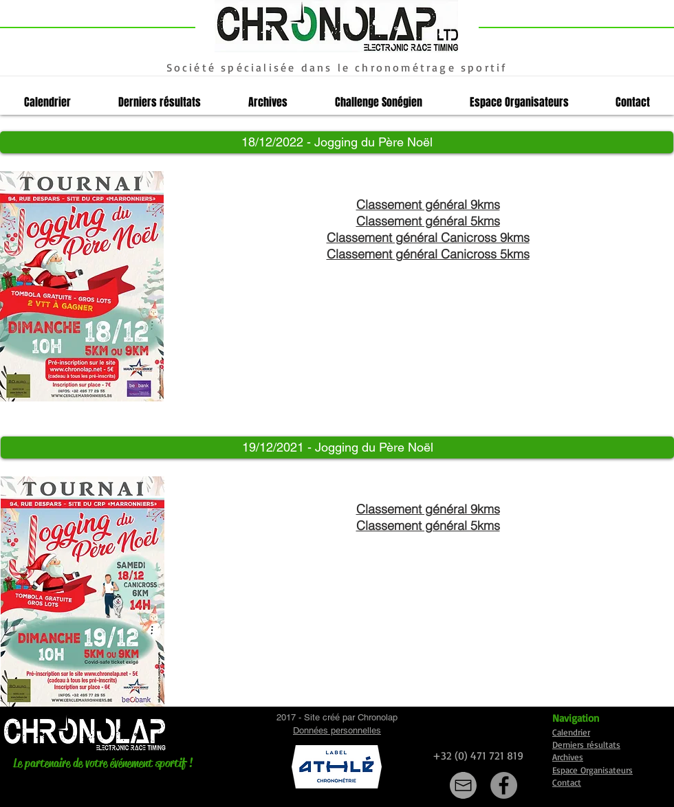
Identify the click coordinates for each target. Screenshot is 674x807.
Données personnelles (337, 730)
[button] (336, 142)
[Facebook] (503, 785)
